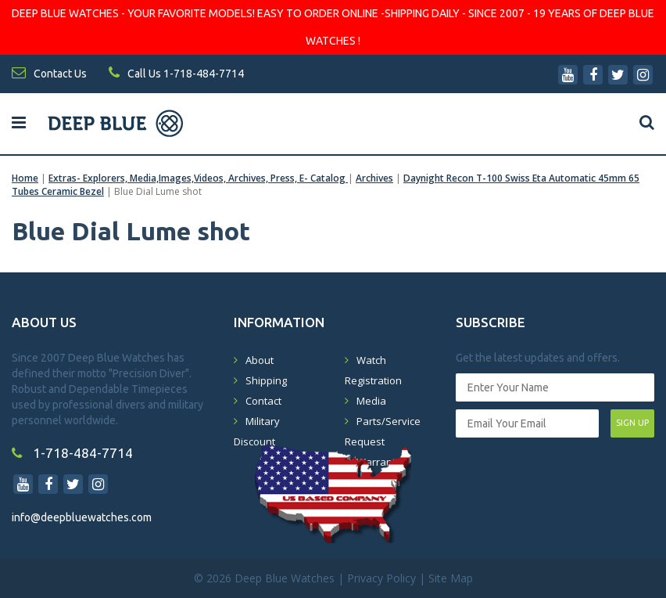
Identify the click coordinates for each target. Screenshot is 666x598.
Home (25, 178)
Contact (263, 401)
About (259, 360)
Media (371, 401)
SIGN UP (632, 422)
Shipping (266, 380)
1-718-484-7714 (72, 452)
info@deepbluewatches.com (82, 517)
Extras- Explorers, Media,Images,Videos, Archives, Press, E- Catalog (198, 178)
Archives (374, 178)
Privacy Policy (381, 578)
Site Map (450, 578)
